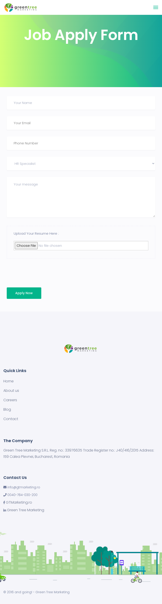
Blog (7, 409)
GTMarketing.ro (19, 502)
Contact (10, 418)
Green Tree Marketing (25, 510)
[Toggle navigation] (155, 7)
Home (8, 381)
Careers (10, 400)
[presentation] (37, 274)
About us (11, 390)
